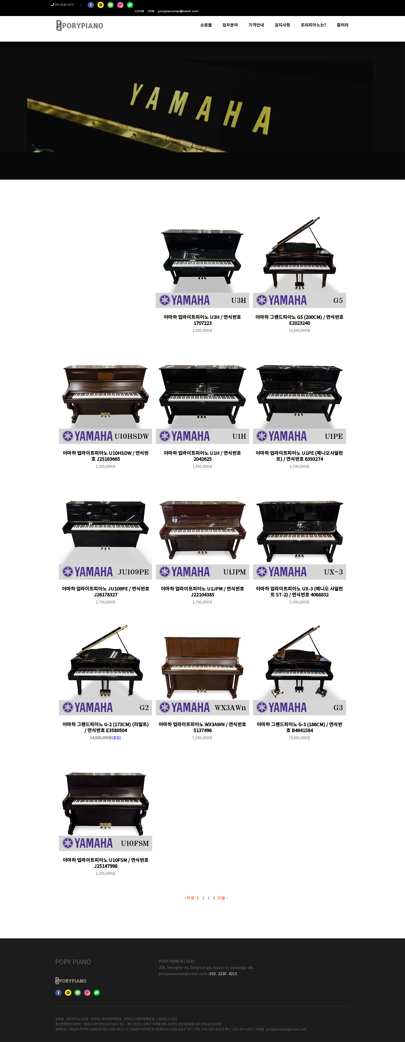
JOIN (302, 4)
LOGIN (290, 4)
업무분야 (226, 18)
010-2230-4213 (66, 4)
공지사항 (278, 18)
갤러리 (339, 18)
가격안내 (252, 18)
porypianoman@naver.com (329, 4)
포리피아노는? (310, 18)
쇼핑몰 (202, 18)
